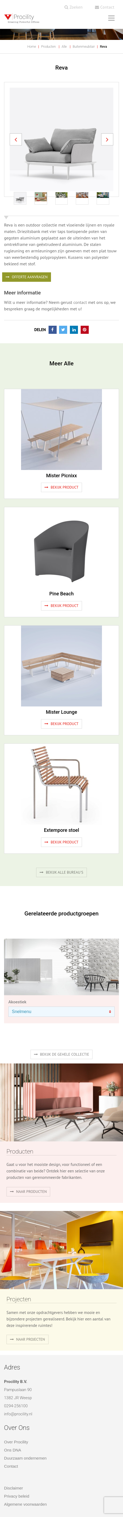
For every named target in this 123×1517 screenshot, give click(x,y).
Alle (64, 47)
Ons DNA (12, 1450)
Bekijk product (61, 487)
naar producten (28, 1191)
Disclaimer (13, 1488)
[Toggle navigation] (111, 18)
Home (31, 47)
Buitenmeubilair (84, 47)
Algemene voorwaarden (25, 1504)
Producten (48, 47)
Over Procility (16, 1442)
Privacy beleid (16, 1496)
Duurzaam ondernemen (25, 1458)
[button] (16, 139)
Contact (104, 7)
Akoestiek (17, 1002)
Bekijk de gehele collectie (61, 1054)
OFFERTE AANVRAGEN (26, 276)
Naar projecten (27, 1339)
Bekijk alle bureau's (61, 872)
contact (80, 302)
